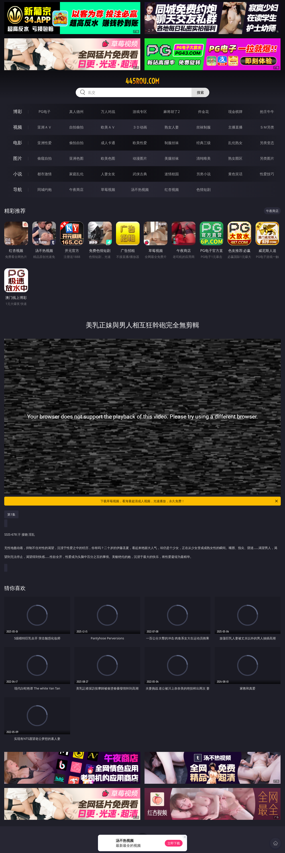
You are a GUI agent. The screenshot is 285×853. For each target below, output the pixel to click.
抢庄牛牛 (267, 111)
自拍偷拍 (76, 127)
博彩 (17, 111)
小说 (17, 174)
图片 (17, 158)
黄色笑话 (235, 173)
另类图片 (267, 158)
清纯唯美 (203, 158)
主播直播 (235, 127)
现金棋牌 (235, 111)
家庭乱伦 (76, 173)
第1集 (11, 514)
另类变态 (267, 142)
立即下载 (173, 843)
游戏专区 (140, 111)
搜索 (200, 92)
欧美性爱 (140, 142)
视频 (17, 127)
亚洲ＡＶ (44, 127)
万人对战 (108, 111)
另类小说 (203, 173)
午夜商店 (76, 189)
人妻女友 (108, 173)
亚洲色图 (76, 158)
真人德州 (76, 111)
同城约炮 (44, 189)
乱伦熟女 (235, 142)
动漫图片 (140, 158)
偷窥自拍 (44, 158)
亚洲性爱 (44, 142)
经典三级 (203, 142)
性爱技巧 (267, 173)
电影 (17, 143)
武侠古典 (140, 173)
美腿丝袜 (172, 158)
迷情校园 (172, 173)
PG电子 (44, 111)
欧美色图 (108, 158)
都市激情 (44, 173)
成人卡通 (108, 142)
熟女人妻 (172, 127)
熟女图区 (235, 158)
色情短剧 (203, 189)
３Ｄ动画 (140, 127)
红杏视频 (172, 189)
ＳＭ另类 (267, 127)
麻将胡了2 (171, 111)
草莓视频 (108, 189)
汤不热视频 (140, 189)
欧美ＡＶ (108, 127)
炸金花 (203, 111)
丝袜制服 (203, 127)
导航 (17, 189)
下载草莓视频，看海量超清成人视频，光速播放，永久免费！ (189, 501)
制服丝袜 (172, 142)
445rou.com (142, 81)
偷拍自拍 (76, 142)
